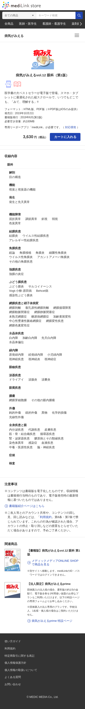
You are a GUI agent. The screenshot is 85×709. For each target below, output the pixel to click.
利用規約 (46, 517)
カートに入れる (65, 137)
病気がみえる (14, 36)
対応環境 (70, 127)
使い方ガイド (13, 641)
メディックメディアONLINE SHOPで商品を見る (55, 562)
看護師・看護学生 (54, 23)
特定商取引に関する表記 (19, 655)
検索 (79, 15)
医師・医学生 (28, 23)
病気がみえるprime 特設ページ (52, 620)
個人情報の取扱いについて (21, 670)
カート (58, 5)
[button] (81, 24)
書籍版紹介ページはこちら (26, 506)
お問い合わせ (13, 684)
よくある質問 (13, 677)
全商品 (9, 23)
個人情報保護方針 (15, 662)
